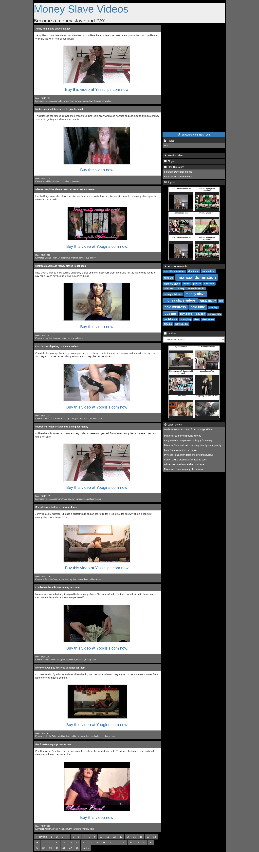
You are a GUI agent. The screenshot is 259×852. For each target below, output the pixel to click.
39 (50, 848)
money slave (87, 101)
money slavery (74, 101)
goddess (197, 284)
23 (63, 842)
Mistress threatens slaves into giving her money (61, 426)
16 (141, 837)
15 (134, 837)
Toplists (169, 182)
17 (148, 837)
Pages (169, 140)
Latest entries (173, 424)
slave (196, 319)
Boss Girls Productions (55, 418)
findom (186, 284)
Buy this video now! (97, 170)
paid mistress (95, 579)
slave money (89, 258)
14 (128, 837)
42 (70, 848)
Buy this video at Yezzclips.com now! (97, 89)
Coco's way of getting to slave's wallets (57, 346)
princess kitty (214, 314)
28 (97, 842)
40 (57, 848)
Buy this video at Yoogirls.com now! (97, 246)
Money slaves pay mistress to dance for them (60, 667)
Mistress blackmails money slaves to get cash (60, 266)
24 (70, 842)
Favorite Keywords (175, 266)
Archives (170, 333)
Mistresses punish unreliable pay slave (184, 464)
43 (77, 848)
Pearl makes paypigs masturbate (53, 744)
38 (43, 848)
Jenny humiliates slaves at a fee (52, 28)
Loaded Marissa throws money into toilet (57, 587)
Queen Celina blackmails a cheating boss (185, 459)
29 (104, 842)
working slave (64, 258)
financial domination (102, 101)
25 (77, 842)
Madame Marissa (52, 659)
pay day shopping (52, 338)
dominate (193, 271)
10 (101, 837)
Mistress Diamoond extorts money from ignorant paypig (192, 445)
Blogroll (169, 161)
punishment (170, 319)
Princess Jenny (51, 101)
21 (50, 842)
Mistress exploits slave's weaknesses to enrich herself (65, 189)
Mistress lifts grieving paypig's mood (182, 435)
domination (75, 181)
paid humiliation (52, 181)
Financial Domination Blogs (178, 171)
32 (124, 842)
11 (107, 837)
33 (131, 842)
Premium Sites (173, 155)
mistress (63, 499)
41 (63, 848)
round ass (63, 579)
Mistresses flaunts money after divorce (184, 469)
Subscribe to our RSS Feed (194, 134)
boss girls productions (174, 271)
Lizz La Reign (51, 258)
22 (57, 842)
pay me (170, 313)
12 (114, 837)
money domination (196, 288)
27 (90, 842)
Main (166, 145)
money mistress (173, 294)
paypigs (78, 499)
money (180, 288)
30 (110, 842)
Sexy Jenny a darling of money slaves (56, 507)
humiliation (209, 284)
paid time (79, 338)
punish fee (64, 181)
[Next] (85, 848)
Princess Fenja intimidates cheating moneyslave (189, 455)
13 (121, 837)
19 (37, 842)
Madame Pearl (51, 829)
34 (137, 842)
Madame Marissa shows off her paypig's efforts (188, 429)
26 (84, 842)
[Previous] (41, 837)
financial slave (77, 258)
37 (37, 848)
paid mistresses (78, 736)
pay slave (70, 418)
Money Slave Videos (81, 9)
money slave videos (180, 300)
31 (117, 842)
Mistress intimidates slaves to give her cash (59, 109)
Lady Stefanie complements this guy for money (188, 440)
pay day (71, 499)
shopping (63, 101)
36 (151, 842)
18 (154, 837)
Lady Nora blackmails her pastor (180, 450)
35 (144, 842)
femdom (168, 277)
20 (43, 842)
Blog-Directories (174, 167)
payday (64, 659)
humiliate (80, 659)
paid (221, 301)
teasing (168, 323)
